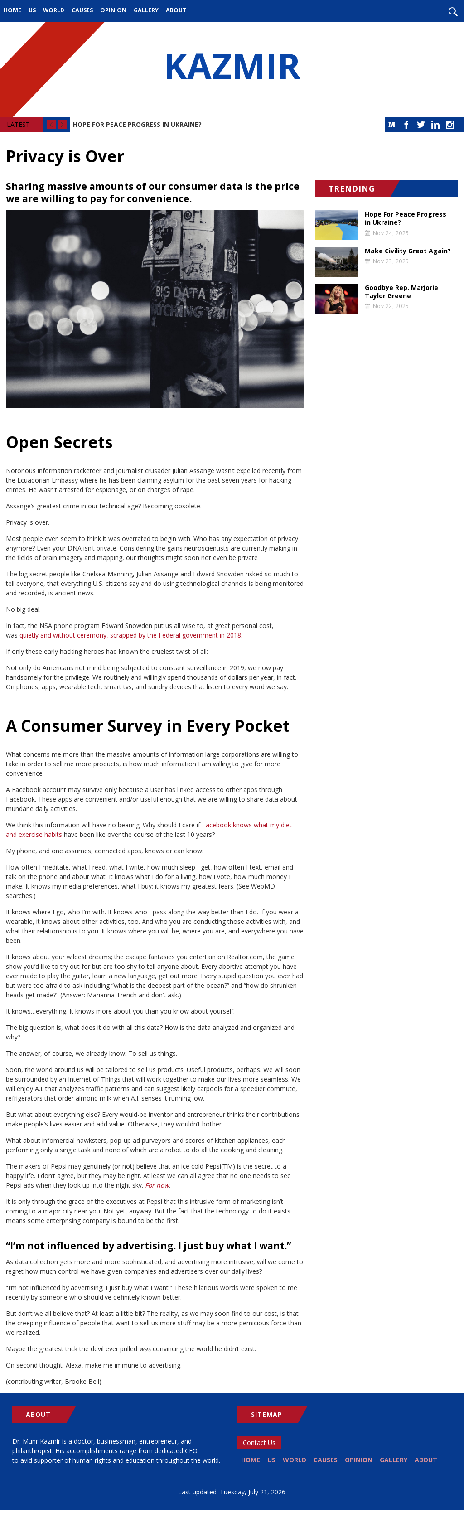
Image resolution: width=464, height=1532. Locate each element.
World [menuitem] (53, 10)
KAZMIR (232, 69)
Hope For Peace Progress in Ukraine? (137, 124)
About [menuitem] (176, 10)
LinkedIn (435, 124)
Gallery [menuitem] (146, 10)
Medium (392, 124)
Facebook (406, 124)
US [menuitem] (32, 10)
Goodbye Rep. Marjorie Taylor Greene (401, 292)
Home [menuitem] (12, 10)
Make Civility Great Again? (408, 251)
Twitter (421, 124)
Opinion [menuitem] (113, 10)
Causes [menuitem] (82, 10)
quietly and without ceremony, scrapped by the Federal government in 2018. (130, 635)
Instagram (450, 124)
